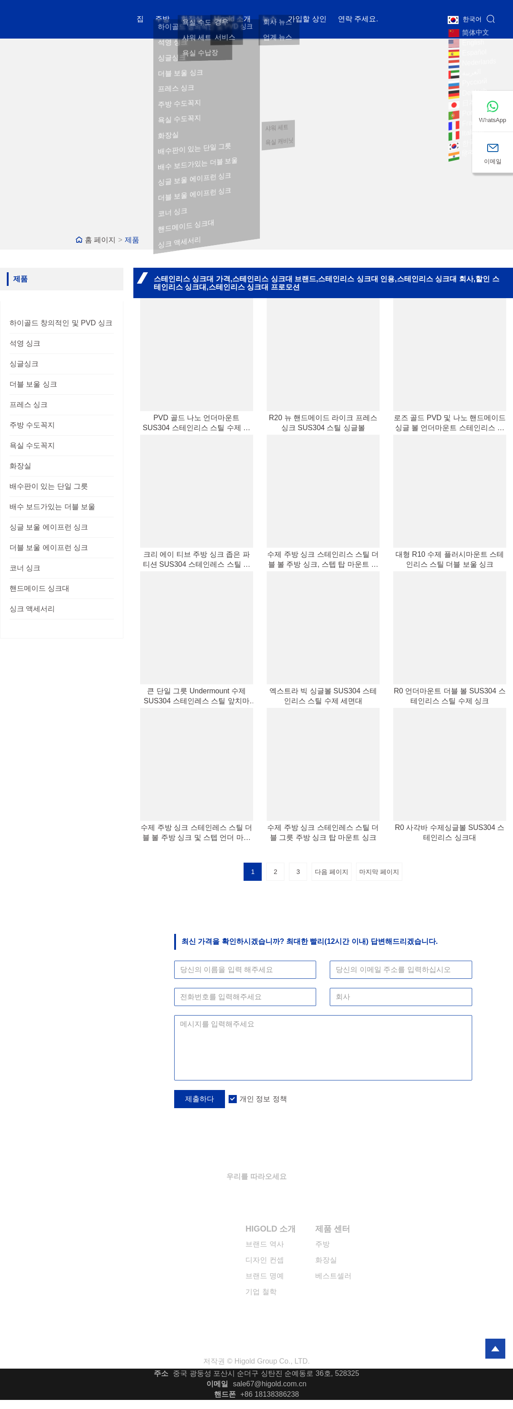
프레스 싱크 (29, 404)
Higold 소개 (232, 20)
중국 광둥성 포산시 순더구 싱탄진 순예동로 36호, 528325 (266, 1373)
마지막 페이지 (379, 871)
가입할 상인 (307, 20)
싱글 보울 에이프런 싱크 (49, 527)
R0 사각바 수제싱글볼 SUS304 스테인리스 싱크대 (450, 832)
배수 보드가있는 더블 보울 (52, 507)
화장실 (192, 20)
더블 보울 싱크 (33, 384)
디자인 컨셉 (264, 1260)
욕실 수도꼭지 (32, 445)
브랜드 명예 (264, 1276)
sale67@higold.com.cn (269, 1384)
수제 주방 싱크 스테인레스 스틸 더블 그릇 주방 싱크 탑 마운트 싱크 (323, 832)
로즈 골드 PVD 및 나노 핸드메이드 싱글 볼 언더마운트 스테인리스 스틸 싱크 (450, 423)
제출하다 (199, 1099)
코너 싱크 (25, 568)
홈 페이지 (100, 240)
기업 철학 (260, 1292)
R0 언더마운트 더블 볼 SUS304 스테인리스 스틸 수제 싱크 (449, 696)
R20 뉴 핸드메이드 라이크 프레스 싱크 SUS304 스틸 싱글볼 (323, 423)
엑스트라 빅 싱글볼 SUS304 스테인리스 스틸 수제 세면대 (323, 696)
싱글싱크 (24, 364)
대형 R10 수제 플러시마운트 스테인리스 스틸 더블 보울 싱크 (450, 559)
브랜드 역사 (264, 1244)
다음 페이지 (331, 871)
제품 (132, 240)
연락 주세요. (358, 20)
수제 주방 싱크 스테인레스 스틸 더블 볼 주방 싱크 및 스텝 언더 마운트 (196, 833)
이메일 (217, 1384)
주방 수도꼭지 (32, 425)
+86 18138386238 (269, 1394)
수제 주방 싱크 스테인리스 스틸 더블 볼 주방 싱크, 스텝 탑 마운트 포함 (323, 559)
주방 (162, 20)
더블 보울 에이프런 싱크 (49, 547)
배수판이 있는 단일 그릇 (49, 486)
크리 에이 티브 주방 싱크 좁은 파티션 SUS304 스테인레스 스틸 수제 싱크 (196, 559)
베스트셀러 (333, 1276)
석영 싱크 (25, 343)
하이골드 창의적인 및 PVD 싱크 (61, 323)
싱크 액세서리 (32, 609)
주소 (161, 1373)
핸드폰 (225, 1394)
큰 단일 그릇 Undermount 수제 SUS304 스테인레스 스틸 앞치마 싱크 (196, 696)
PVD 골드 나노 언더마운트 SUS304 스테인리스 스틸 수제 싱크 (196, 423)
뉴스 (269, 20)
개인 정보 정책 (263, 1099)
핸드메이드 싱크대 (39, 588)
